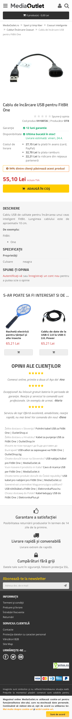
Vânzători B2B (11, 639)
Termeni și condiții (13, 602)
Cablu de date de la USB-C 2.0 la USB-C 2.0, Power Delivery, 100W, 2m (53, 336)
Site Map (8, 644)
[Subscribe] (65, 585)
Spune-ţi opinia (60, 116)
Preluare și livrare (12, 607)
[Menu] (5, 6)
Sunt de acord (57, 714)
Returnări (8, 617)
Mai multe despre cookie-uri (18, 709)
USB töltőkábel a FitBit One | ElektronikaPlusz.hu (32, 488)
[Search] (66, 6)
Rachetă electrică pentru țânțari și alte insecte (17, 334)
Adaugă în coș (36, 188)
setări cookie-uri (44, 709)
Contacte (8, 629)
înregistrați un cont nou (44, 276)
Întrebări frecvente (13, 612)
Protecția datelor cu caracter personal (24, 634)
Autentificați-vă (12, 276)
